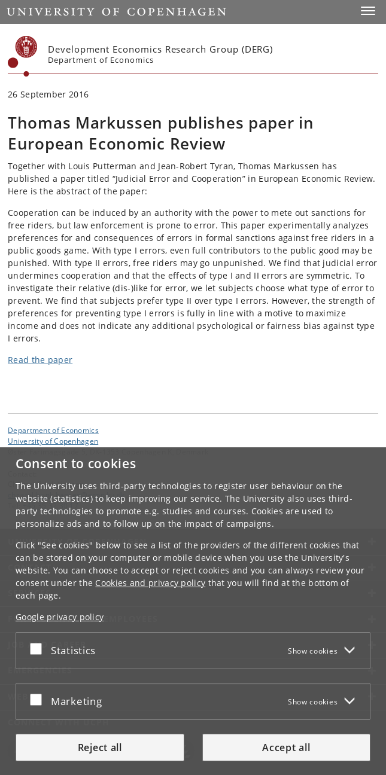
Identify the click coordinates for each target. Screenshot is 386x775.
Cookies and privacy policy (150, 582)
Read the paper (40, 359)
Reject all (100, 747)
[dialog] (193, 611)
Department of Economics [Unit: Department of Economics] (53, 430)
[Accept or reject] (39, 648)
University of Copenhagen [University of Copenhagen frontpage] (53, 441)
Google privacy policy (60, 617)
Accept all (286, 747)
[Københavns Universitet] (23, 56)
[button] (368, 11)
